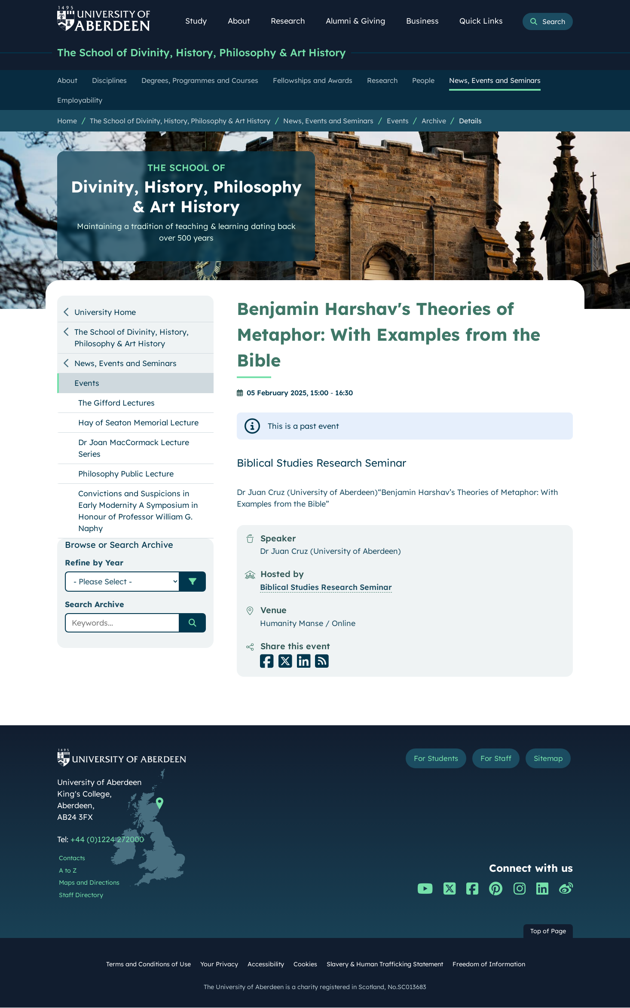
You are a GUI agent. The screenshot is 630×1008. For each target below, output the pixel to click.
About (244, 21)
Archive (434, 121)
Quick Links (485, 21)
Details (470, 121)
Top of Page (548, 931)
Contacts (72, 858)
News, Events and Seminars (328, 121)
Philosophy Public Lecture (126, 474)
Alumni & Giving (360, 21)
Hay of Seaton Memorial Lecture (138, 423)
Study (200, 21)
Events (398, 121)
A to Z (67, 871)
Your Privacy (219, 965)
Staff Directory (81, 895)
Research (293, 21)
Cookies (305, 965)
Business (427, 21)
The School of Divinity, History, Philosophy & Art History (210, 52)
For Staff (491, 759)
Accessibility (266, 965)
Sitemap (547, 759)
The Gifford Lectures (116, 403)
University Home (105, 313)
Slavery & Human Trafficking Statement (385, 965)
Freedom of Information (489, 965)
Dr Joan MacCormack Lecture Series (133, 448)
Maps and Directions (89, 883)
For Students (428, 759)
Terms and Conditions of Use (148, 965)
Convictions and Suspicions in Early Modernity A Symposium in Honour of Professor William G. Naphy (138, 511)
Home (67, 121)
